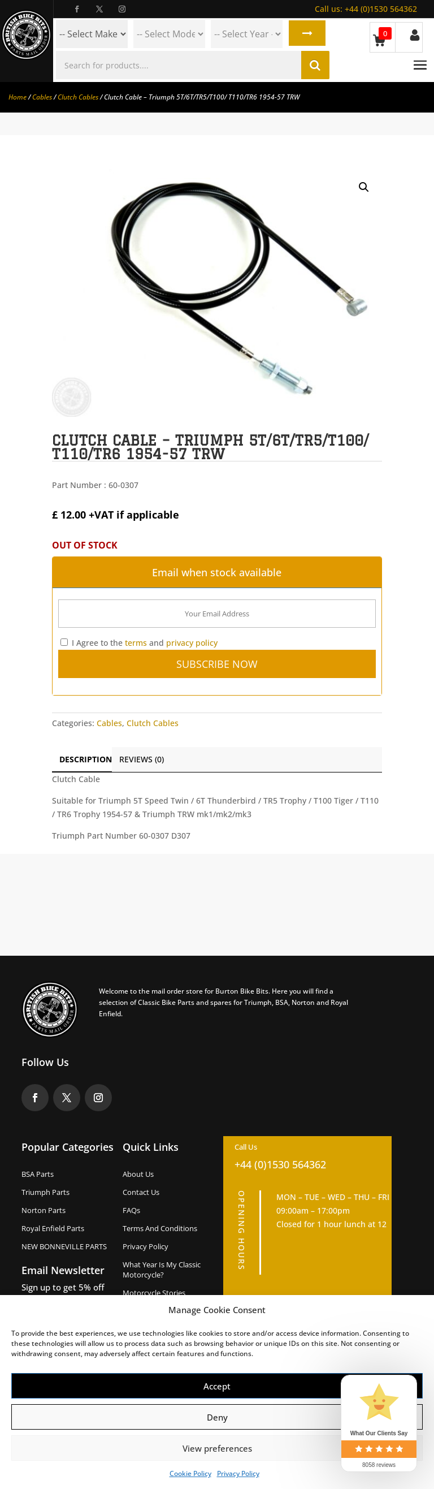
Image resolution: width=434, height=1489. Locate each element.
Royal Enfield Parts (52, 1228)
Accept (217, 1386)
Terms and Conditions (160, 1228)
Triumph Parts (45, 1192)
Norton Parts (43, 1210)
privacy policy (192, 642)
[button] (364, 187)
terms (136, 642)
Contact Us (141, 1192)
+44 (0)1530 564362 (366, 8)
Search (306, 34)
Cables (42, 97)
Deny (217, 1417)
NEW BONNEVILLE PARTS (64, 1246)
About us (138, 1174)
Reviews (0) (141, 759)
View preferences (217, 1448)
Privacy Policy (238, 1473)
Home (17, 97)
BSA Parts (37, 1174)
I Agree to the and (139, 642)
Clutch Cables (78, 97)
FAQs (131, 1210)
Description (85, 759)
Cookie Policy (190, 1473)
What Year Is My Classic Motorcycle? (162, 1269)
